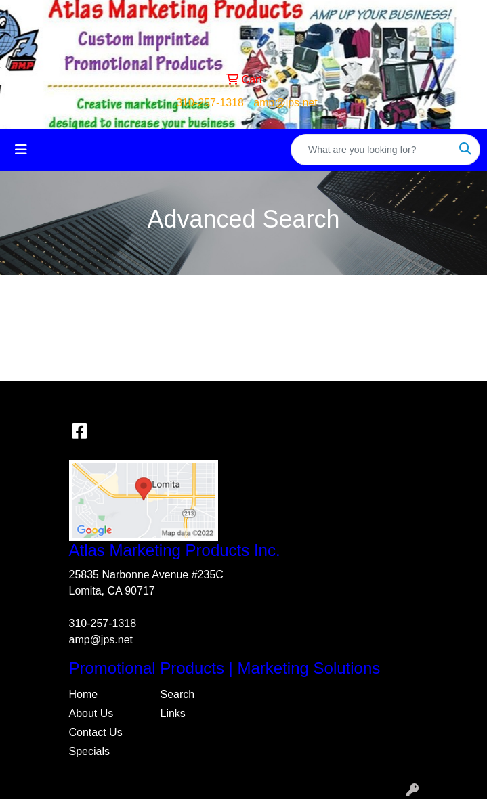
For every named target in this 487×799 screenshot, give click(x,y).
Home (83, 694)
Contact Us (96, 732)
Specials (89, 751)
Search (178, 694)
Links (173, 713)
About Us (91, 713)
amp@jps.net (285, 102)
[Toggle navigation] (21, 149)
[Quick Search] (371, 149)
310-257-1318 (210, 102)
